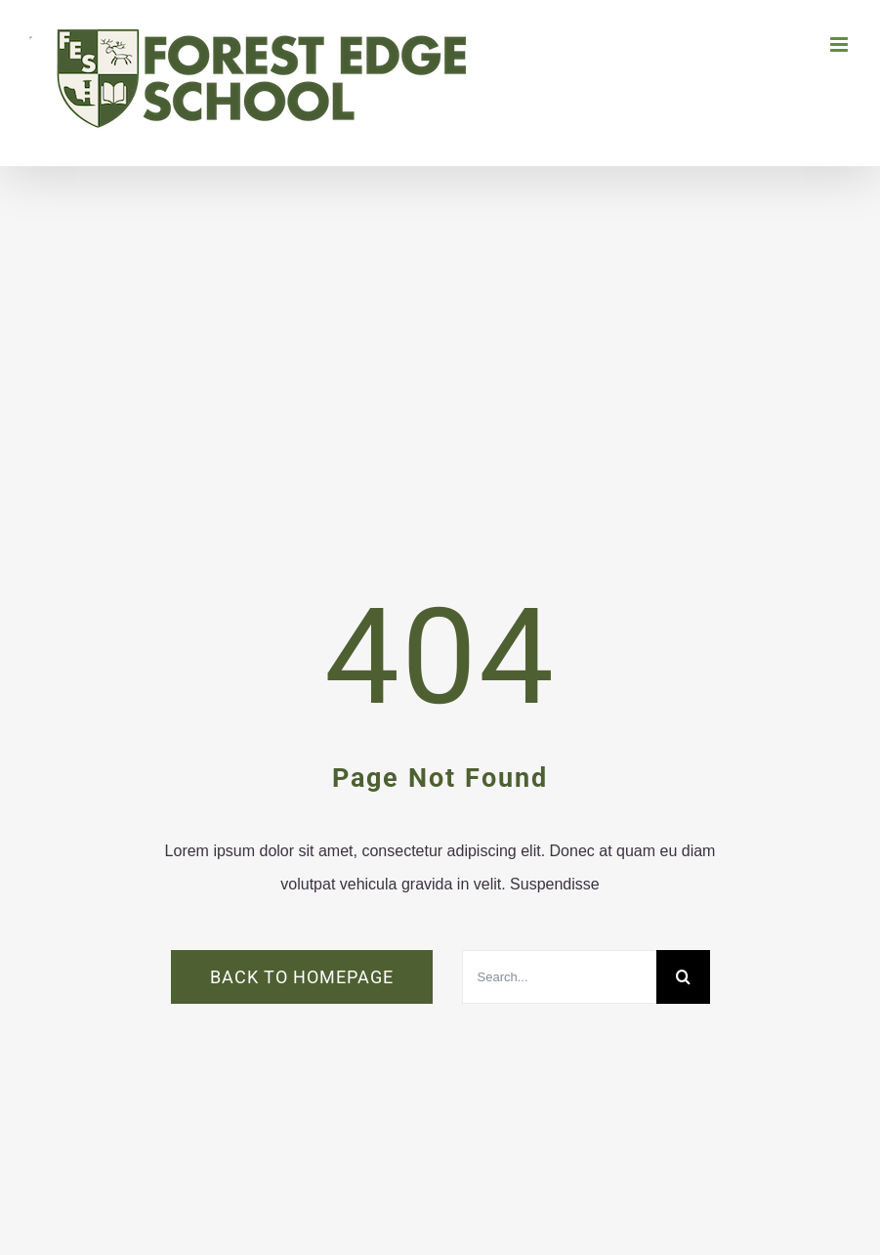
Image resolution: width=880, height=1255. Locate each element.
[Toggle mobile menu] (840, 44)
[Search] (683, 977)
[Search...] (559, 977)
